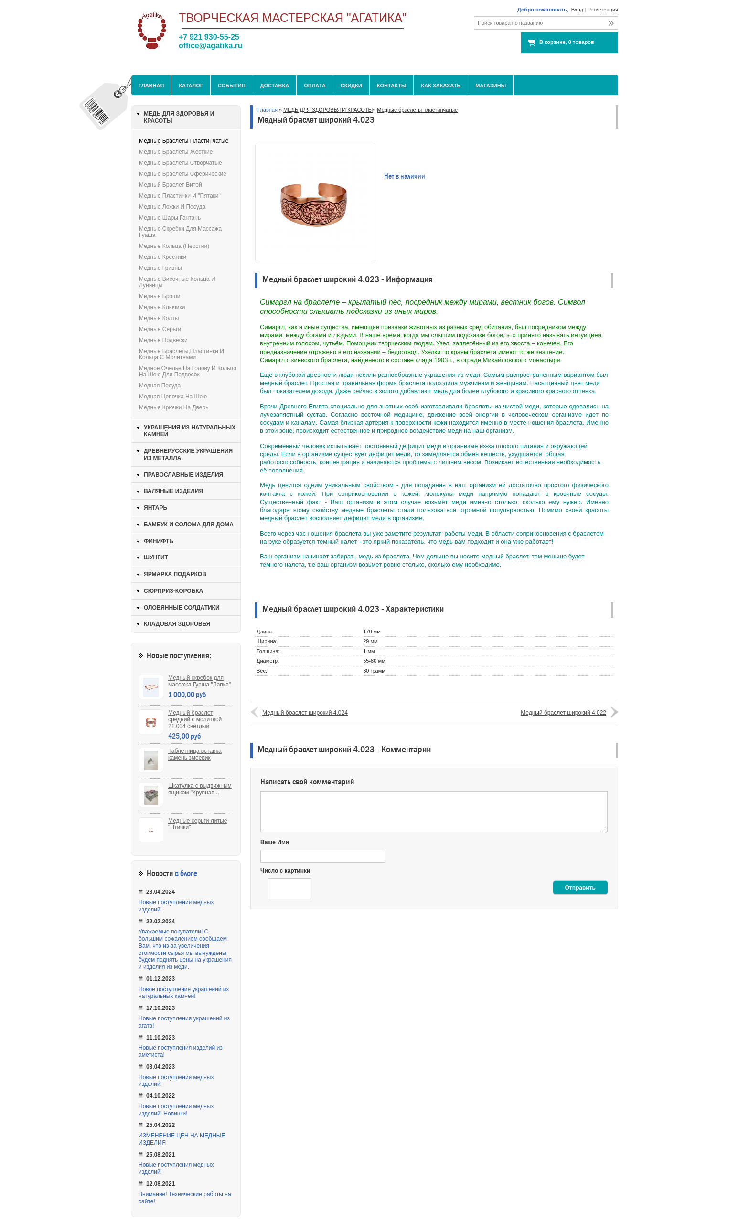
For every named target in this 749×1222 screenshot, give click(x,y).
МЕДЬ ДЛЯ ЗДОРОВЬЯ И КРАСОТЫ (328, 110)
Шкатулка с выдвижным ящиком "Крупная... (200, 789)
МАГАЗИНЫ (490, 85)
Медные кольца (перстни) (174, 246)
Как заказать (440, 85)
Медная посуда (160, 385)
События (231, 85)
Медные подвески (163, 340)
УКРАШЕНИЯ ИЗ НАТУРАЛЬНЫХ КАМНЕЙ (189, 431)
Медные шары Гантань (170, 217)
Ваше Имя (274, 842)
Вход (577, 9)
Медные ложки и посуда (172, 207)
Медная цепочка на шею (173, 396)
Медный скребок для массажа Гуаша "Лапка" (199, 681)
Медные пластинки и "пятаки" (180, 196)
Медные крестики (162, 257)
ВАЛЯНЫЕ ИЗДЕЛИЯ (173, 491)
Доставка (274, 85)
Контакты (392, 85)
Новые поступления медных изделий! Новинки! (176, 1110)
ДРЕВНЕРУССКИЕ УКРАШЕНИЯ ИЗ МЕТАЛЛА (188, 454)
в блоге (186, 873)
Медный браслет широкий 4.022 (563, 712)
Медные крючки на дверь (173, 407)
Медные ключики (162, 307)
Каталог (191, 85)
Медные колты (159, 318)
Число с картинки (285, 871)
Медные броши (159, 296)
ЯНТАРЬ (155, 507)
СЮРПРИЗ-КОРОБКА (173, 591)
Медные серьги (160, 329)
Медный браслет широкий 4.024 (305, 712)
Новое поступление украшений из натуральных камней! (184, 993)
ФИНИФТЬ (158, 541)
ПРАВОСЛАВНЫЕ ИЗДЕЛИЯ (183, 475)
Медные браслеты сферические (182, 174)
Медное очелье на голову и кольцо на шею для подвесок (187, 371)
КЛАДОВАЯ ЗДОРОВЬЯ (177, 624)
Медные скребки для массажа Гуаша (180, 231)
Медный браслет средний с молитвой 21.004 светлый (195, 719)
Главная (151, 85)
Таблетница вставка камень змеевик (195, 754)
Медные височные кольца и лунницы (177, 282)
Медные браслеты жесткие (176, 152)
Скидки (351, 85)
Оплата (315, 85)
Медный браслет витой (170, 185)
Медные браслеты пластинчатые (417, 110)
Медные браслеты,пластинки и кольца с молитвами (181, 354)
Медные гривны (160, 268)
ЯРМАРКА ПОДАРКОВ (175, 574)
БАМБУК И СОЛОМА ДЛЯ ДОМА (189, 524)
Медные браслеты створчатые (180, 163)
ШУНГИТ (156, 557)
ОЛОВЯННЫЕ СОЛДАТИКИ (182, 607)
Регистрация (603, 9)
